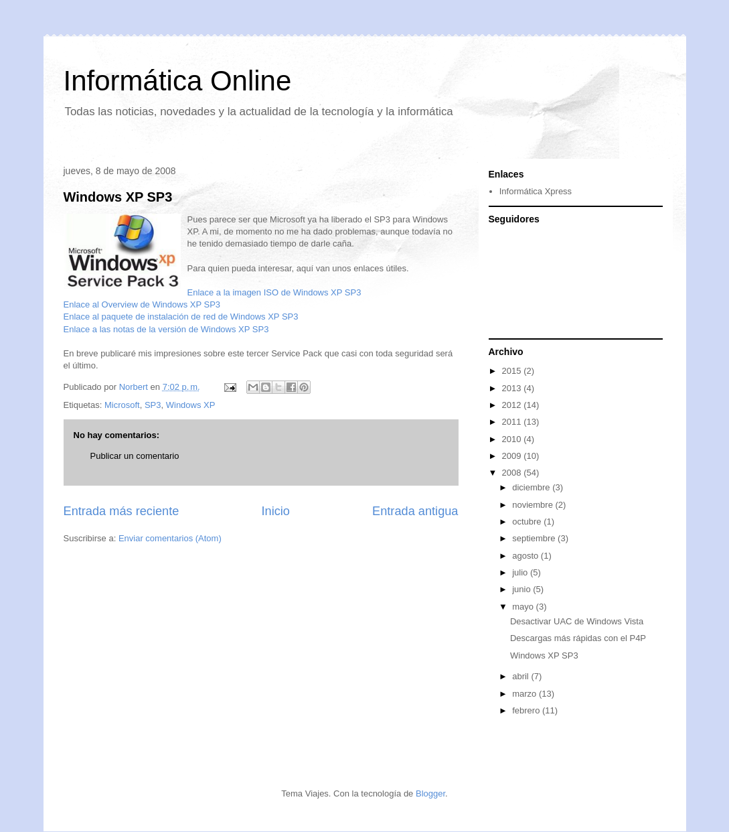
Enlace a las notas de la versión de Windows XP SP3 (166, 329)
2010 (513, 439)
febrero (527, 710)
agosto (526, 556)
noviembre (533, 505)
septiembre (535, 538)
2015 (513, 371)
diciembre (532, 487)
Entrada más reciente (121, 511)
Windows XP (191, 405)
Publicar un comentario (134, 456)
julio (521, 572)
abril (521, 676)
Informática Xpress (535, 191)
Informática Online (178, 80)
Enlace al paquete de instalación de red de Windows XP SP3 (181, 316)
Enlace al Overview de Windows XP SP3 (142, 304)
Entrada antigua (415, 511)
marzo (525, 694)
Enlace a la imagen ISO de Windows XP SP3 (274, 292)
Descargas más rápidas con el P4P (578, 638)
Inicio (275, 511)
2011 (513, 422)
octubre (528, 521)
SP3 (153, 405)
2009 (513, 456)
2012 (513, 405)
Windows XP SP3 (118, 197)
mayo (524, 607)
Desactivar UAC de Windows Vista (576, 621)
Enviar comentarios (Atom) (170, 538)
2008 (513, 473)
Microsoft (122, 405)
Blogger (430, 793)
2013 (513, 388)
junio (522, 589)
